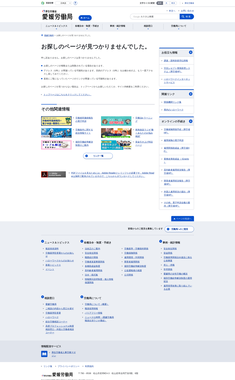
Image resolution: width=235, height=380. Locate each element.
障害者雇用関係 (132, 259)
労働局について (93, 294)
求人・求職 (169, 263)
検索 (188, 16)
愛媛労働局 (51, 300)
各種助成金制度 (92, 264)
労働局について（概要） (97, 300)
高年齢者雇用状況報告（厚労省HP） (177, 172)
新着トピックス (53, 263)
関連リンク (177, 94)
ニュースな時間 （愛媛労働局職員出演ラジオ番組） (99, 315)
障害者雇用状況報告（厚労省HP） (177, 183)
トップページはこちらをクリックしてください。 (68, 94)
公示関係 (128, 272)
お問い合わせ (187, 11)
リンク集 (48, 362)
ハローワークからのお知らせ (60, 258)
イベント (50, 267)
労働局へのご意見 (180, 229)
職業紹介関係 (91, 255)
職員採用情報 (91, 304)
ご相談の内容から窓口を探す (60, 304)
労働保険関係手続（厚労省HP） (177, 132)
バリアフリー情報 (93, 308)
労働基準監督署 (53, 308)
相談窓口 (51, 294)
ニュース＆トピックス (58, 241)
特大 (173, 3)
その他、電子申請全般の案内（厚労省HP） (177, 205)
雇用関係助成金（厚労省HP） (176, 150)
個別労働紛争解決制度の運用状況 (178, 277)
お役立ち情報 (177, 52)
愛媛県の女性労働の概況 (176, 271)
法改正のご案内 (92, 246)
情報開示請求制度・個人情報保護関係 (99, 279)
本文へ (172, 11)
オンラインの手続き (177, 122)
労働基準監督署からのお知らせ (60, 252)
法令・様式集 (91, 272)
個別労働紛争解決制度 (135, 264)
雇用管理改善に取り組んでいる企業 (178, 285)
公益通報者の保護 (133, 268)
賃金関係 (168, 251)
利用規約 (89, 362)
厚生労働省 (189, 3)
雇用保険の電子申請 (174, 141)
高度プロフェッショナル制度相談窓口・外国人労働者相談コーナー (60, 325)
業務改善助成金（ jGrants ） (176, 161)
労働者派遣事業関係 (94, 259)
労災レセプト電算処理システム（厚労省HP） (177, 70)
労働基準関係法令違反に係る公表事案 (178, 257)
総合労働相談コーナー (56, 317)
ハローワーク (52, 313)
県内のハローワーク (174, 110)
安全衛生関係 (91, 251)
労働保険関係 (130, 251)
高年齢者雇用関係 (93, 268)
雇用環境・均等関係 (134, 255)
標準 (160, 3)
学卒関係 (168, 267)
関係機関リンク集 (172, 102)
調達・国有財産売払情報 (176, 60)
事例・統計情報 (172, 241)
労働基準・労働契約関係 (136, 246)
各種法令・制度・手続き (98, 241)
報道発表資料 (52, 246)
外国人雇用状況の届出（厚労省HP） (177, 194)
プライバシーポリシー (69, 362)
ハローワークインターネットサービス (177, 81)
